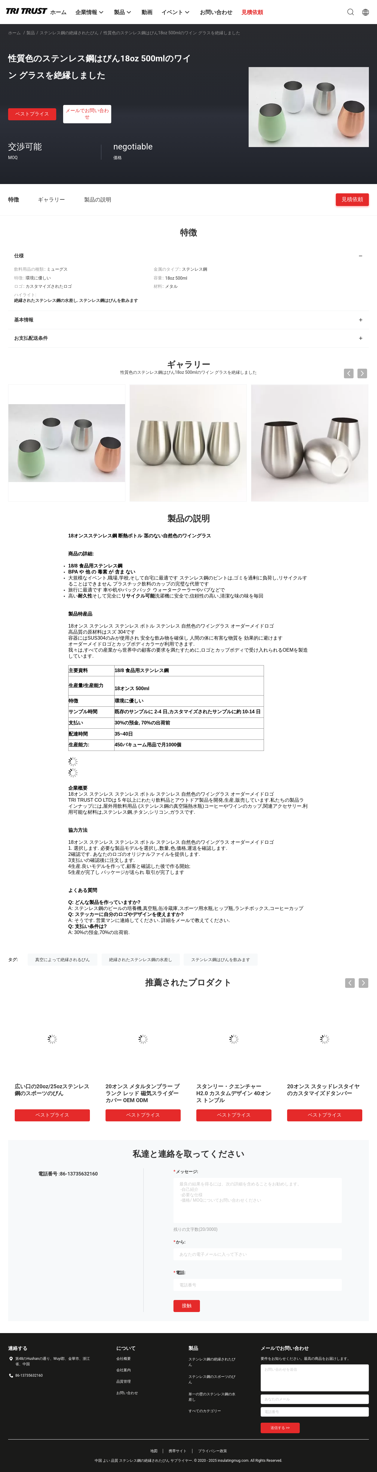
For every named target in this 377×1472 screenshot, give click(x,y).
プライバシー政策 (212, 1451)
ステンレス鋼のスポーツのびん (211, 1379)
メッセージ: (187, 1171)
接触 (187, 1305)
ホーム (14, 32)
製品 (30, 32)
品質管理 (123, 1381)
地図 (154, 1451)
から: (180, 1242)
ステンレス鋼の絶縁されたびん (69, 32)
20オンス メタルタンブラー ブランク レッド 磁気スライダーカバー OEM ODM (142, 1093)
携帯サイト (178, 1451)
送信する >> (280, 1428)
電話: (180, 1272)
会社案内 (123, 1370)
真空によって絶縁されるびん (62, 959)
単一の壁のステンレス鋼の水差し (211, 1397)
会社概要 (123, 1359)
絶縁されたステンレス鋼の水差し (140, 959)
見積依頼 (352, 199)
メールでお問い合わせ (87, 114)
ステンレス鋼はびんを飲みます (220, 959)
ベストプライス (32, 114)
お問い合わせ (127, 1393)
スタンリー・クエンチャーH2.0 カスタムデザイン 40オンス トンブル (233, 1093)
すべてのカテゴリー (204, 1411)
